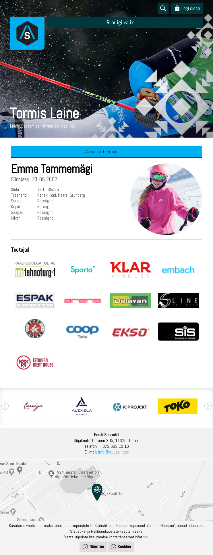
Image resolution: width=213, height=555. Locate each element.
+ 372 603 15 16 (114, 446)
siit (145, 537)
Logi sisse (190, 8)
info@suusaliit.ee (113, 452)
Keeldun (124, 547)
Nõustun (97, 547)
